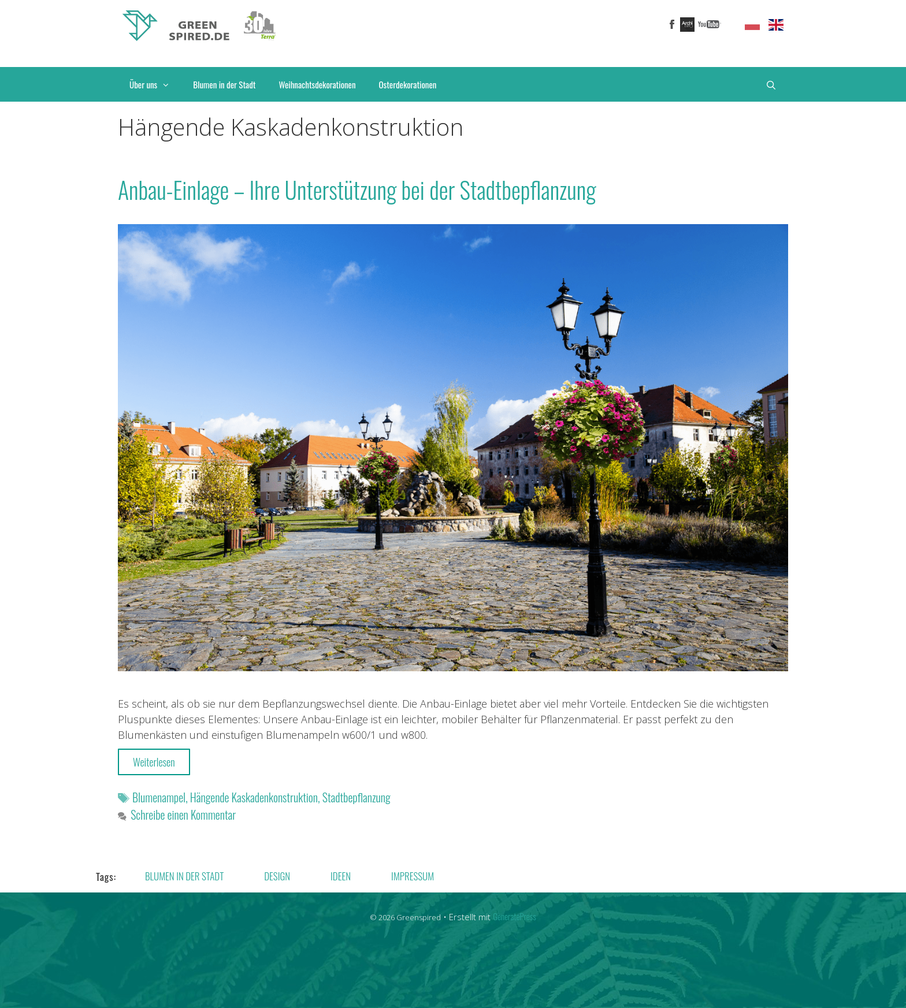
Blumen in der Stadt (224, 84)
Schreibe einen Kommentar (183, 814)
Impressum (412, 876)
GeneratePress (514, 916)
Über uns (155, 84)
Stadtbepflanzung (356, 797)
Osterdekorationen (408, 84)
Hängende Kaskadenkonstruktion (254, 797)
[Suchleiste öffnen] (771, 84)
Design (277, 876)
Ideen (341, 876)
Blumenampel (158, 797)
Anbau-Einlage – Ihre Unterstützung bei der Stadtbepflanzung (357, 189)
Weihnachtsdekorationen (317, 84)
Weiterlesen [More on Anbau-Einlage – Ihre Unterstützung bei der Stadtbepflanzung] (154, 761)
